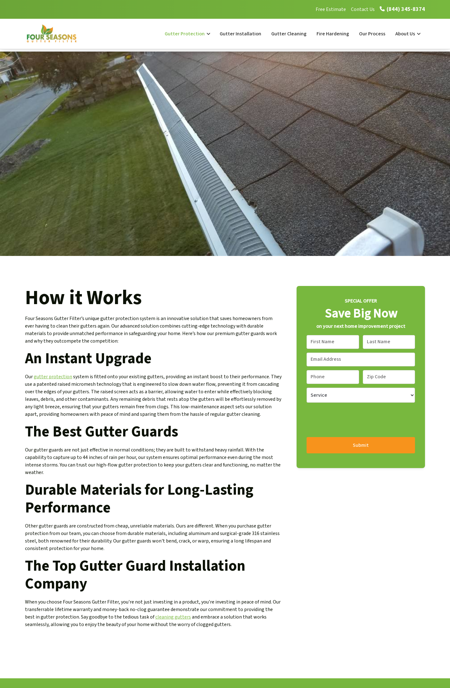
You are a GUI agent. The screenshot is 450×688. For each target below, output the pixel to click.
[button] (187, 34)
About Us (405, 33)
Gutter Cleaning (289, 33)
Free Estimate (331, 9)
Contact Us (363, 9)
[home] (58, 34)
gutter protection (53, 376)
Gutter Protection (185, 33)
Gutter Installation (240, 33)
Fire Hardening (333, 33)
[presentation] (354, 418)
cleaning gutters (173, 617)
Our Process (372, 33)
